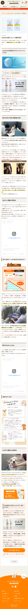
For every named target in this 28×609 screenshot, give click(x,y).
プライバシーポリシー (18, 601)
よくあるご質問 (17, 593)
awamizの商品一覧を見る (14, 550)
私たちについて (23, 6)
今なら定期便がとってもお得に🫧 (14, 8)
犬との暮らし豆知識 (9, 13)
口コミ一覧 (4, 596)
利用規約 (15, 596)
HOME (3, 13)
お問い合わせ (16, 591)
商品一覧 (4, 6)
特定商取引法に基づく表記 (19, 598)
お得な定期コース (14, 6)
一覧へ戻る (14, 561)
